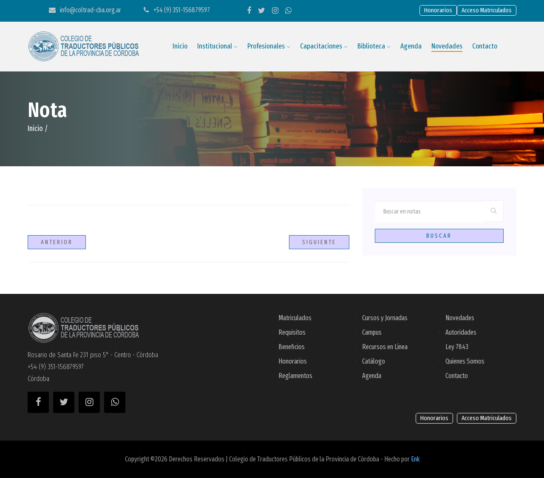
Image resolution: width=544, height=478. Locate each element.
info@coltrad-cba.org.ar (85, 10)
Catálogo (373, 361)
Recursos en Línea (385, 347)
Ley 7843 (456, 347)
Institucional (217, 46)
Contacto (484, 46)
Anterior (57, 242)
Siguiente (319, 242)
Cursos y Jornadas (385, 318)
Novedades (446, 46)
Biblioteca (374, 46)
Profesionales (268, 46)
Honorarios (292, 361)
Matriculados (295, 318)
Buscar (439, 235)
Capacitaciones (324, 46)
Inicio (180, 46)
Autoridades (460, 332)
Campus (372, 332)
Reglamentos (295, 376)
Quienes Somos (464, 361)
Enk (415, 459)
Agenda (411, 46)
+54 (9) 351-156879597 (177, 10)
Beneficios (291, 347)
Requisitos (292, 332)
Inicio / (38, 128)
